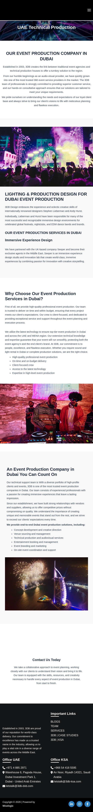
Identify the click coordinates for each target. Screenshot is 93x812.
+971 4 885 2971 (16, 767)
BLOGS (55, 721)
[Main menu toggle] (89, 10)
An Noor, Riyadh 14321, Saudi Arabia (72, 774)
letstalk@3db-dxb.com (19, 785)
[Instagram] (79, 804)
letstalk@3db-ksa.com (67, 781)
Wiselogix (7, 806)
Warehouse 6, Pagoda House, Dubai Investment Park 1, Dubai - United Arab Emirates (23, 777)
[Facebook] (87, 804)
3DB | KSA (57, 739)
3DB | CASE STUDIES (64, 735)
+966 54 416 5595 (65, 767)
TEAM (54, 726)
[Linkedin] (71, 804)
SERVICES (57, 730)
